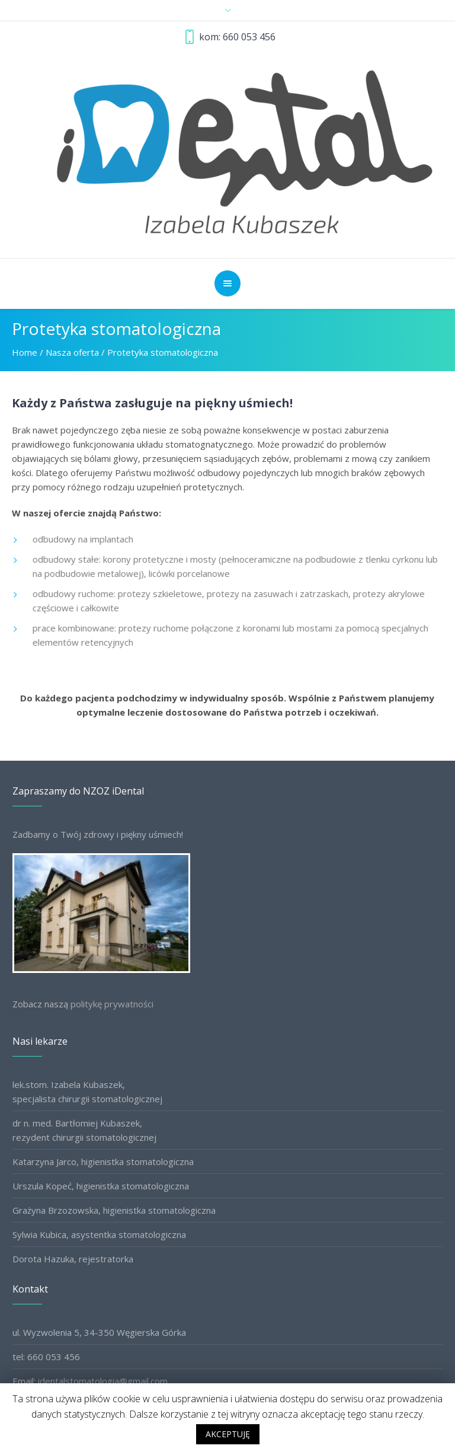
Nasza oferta (72, 352)
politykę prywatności (112, 1004)
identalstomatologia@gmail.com (103, 1381)
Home (24, 352)
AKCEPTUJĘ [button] (228, 1434)
